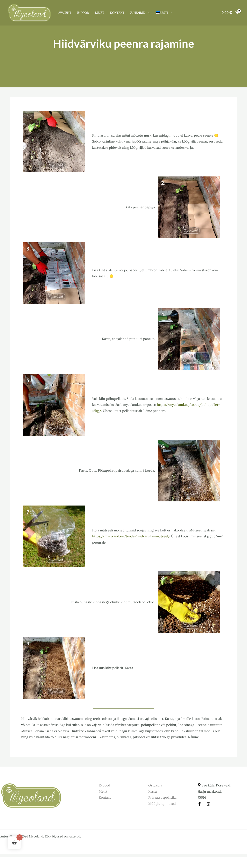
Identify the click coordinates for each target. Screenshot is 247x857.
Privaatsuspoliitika (162, 797)
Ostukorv (155, 785)
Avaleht (64, 13)
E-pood (83, 13)
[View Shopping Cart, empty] (230, 13)
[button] (148, 13)
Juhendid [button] (140, 13)
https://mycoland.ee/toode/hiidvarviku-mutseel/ (131, 536)
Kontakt (117, 13)
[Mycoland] (29, 12)
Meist (99, 13)
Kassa (152, 791)
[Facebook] (199, 804)
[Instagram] (208, 804)
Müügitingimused (162, 803)
